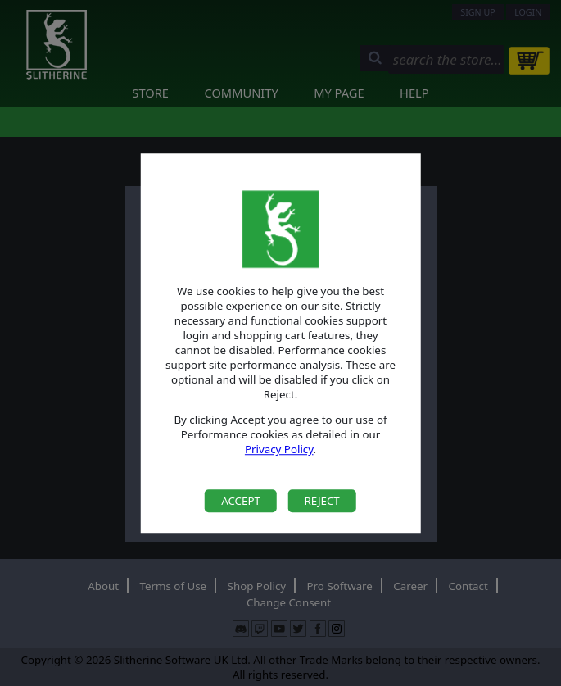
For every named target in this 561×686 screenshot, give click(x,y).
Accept (240, 500)
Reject (321, 500)
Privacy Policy (279, 450)
